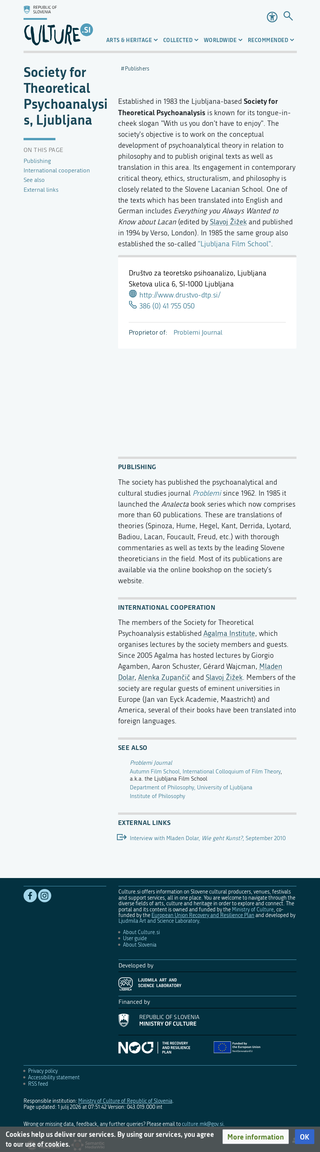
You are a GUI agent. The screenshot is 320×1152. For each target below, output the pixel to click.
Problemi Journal (197, 333)
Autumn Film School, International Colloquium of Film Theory (205, 771)
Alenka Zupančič (164, 677)
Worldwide (220, 40)
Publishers (137, 69)
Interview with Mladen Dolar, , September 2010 (208, 838)
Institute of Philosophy (157, 796)
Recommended (268, 40)
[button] (255, 1136)
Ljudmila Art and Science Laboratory (158, 921)
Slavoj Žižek (228, 222)
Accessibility (272, 17)
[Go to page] (288, 16)
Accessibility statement (54, 1077)
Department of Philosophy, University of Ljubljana (191, 787)
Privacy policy (43, 1071)
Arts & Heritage (129, 40)
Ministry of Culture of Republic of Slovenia (125, 1101)
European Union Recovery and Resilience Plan (202, 915)
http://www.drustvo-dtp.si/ (180, 295)
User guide (135, 938)
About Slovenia (139, 945)
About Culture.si (141, 932)
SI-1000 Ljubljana (206, 284)
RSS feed (38, 1084)
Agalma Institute (229, 633)
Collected (178, 40)
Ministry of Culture (253, 909)
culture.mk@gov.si (202, 1124)
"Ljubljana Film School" (234, 243)
